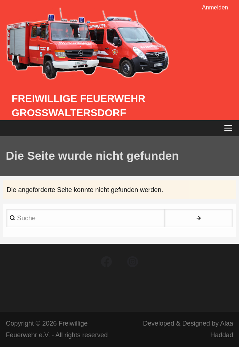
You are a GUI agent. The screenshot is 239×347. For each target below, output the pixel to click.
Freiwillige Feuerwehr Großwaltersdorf (78, 105)
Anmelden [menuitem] (215, 7)
